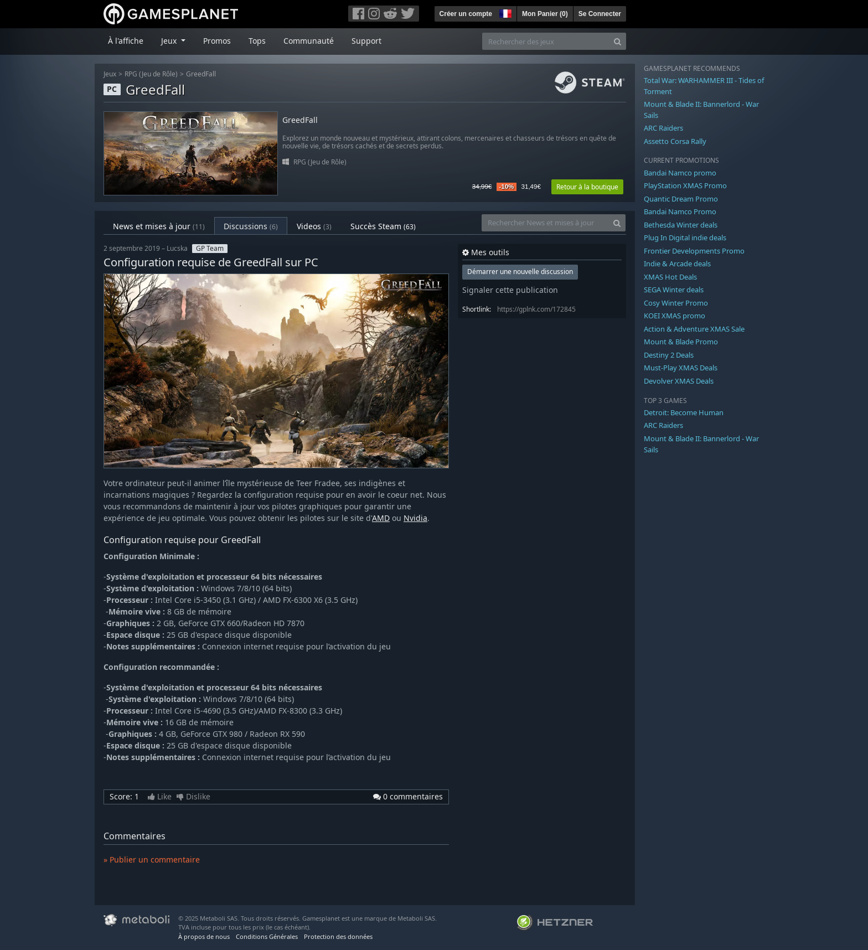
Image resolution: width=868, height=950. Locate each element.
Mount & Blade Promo (681, 342)
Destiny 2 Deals (669, 355)
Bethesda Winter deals (680, 225)
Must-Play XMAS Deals (680, 368)
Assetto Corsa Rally (675, 141)
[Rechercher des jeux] (545, 41)
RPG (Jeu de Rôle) (151, 74)
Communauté (308, 40)
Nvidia (415, 518)
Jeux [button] (170, 40)
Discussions (251, 226)
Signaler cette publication (510, 290)
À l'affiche (125, 40)
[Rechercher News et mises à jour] (545, 222)
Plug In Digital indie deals (685, 237)
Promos (217, 40)
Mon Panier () (545, 14)
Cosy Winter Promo (676, 303)
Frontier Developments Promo (694, 251)
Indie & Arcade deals (677, 264)
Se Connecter (599, 14)
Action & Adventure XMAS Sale (694, 329)
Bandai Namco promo (680, 173)
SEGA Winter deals (674, 290)
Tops (257, 40)
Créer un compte (466, 14)
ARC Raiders (663, 128)
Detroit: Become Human (684, 412)
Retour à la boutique (587, 187)
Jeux (110, 74)
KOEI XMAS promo (674, 316)
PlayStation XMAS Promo (685, 185)
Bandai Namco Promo (680, 211)
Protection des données (338, 936)
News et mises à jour (159, 226)
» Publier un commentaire (152, 859)
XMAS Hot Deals (670, 277)
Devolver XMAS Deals (679, 381)
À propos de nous (204, 936)
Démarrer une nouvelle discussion (520, 271)
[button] (504, 12)
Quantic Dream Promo (681, 199)
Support (366, 40)
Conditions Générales (267, 936)
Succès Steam (383, 226)
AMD (381, 518)
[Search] (617, 41)
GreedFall (201, 74)
